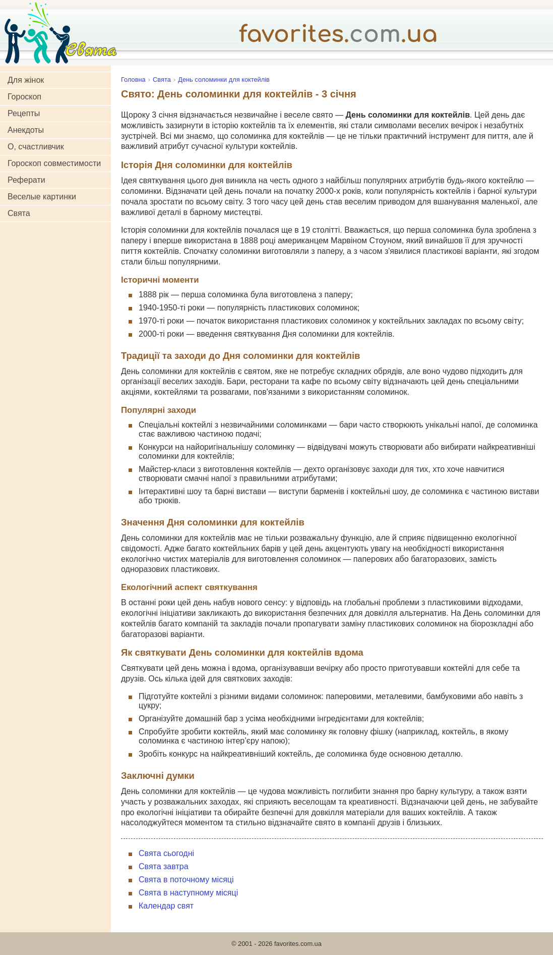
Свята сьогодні (166, 853)
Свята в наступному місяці (188, 892)
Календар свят (166, 905)
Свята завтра (164, 866)
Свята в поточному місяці (186, 879)
